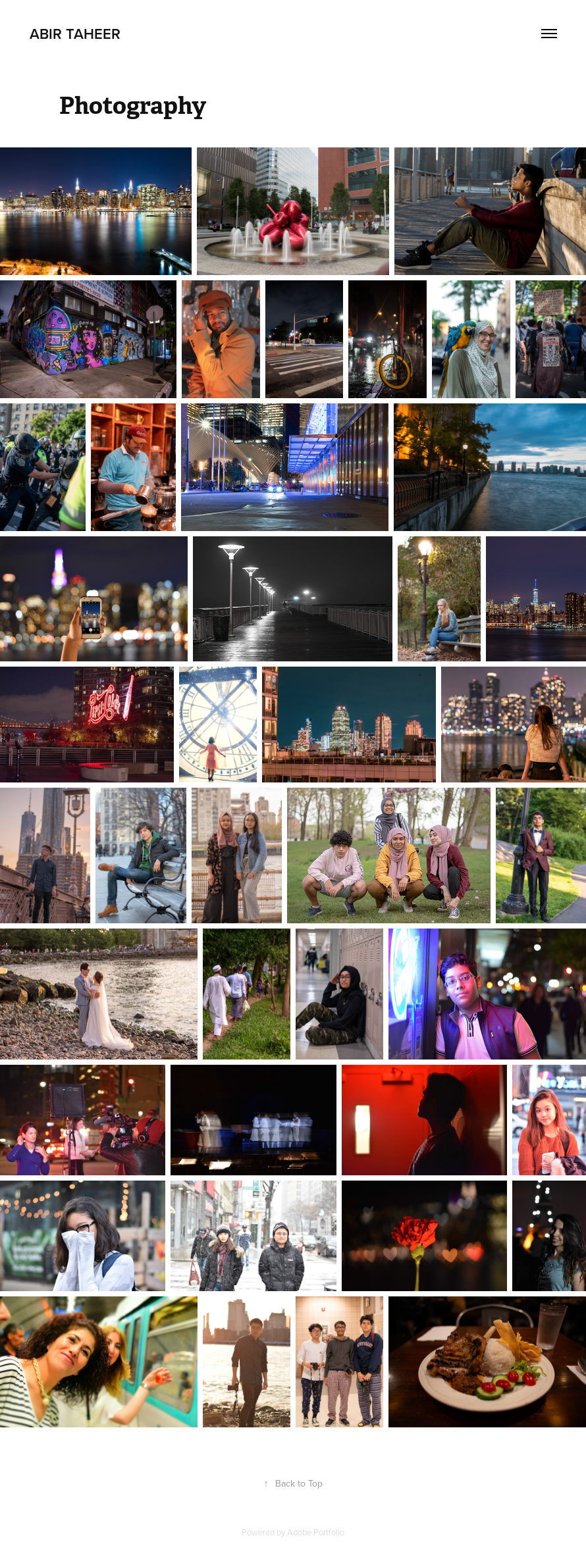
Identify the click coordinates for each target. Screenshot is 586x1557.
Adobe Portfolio (315, 1532)
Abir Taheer (75, 33)
